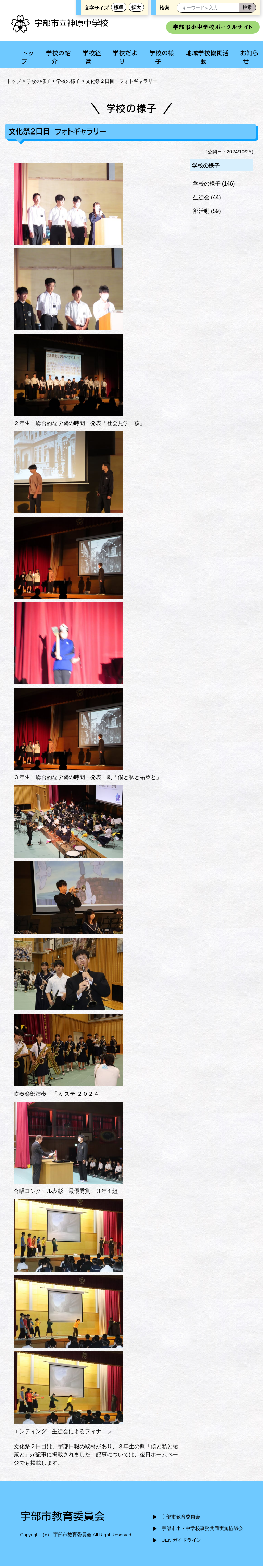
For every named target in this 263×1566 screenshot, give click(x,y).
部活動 (201, 211)
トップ (14, 81)
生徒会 (201, 197)
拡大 (136, 7)
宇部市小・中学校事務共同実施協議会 (202, 1528)
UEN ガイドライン (181, 1540)
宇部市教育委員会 (181, 1516)
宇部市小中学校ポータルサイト (213, 27)
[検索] (247, 7)
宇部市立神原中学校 (59, 23)
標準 (118, 7)
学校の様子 (39, 81)
